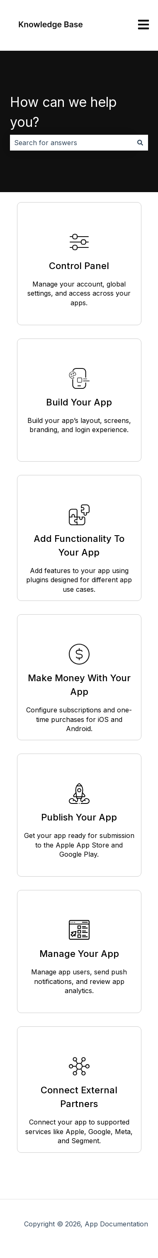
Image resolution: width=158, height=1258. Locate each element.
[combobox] (71, 143)
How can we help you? (63, 112)
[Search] (140, 143)
